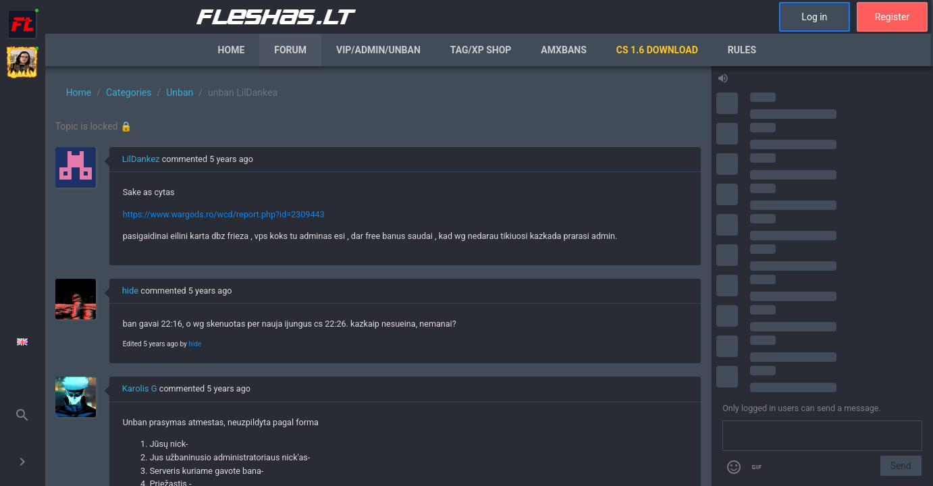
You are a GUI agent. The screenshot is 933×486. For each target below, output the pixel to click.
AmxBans (564, 50)
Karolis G (139, 388)
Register (892, 16)
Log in (814, 16)
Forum (290, 50)
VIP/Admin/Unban (378, 50)
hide (130, 291)
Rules (742, 50)
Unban (179, 92)
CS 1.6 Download (657, 50)
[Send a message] (822, 436)
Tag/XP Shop (481, 50)
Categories (128, 92)
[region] (378, 276)
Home (231, 50)
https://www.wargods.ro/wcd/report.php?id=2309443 (224, 214)
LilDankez (141, 159)
